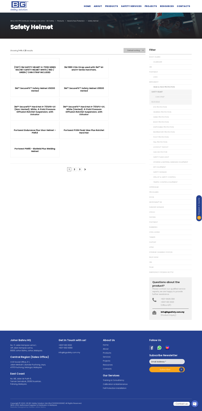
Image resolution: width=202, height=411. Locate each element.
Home (87, 6)
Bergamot (153, 82)
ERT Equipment (159, 167)
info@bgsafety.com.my (172, 312)
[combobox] (134, 50)
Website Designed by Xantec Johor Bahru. (28, 407)
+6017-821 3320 (65, 345)
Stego (152, 212)
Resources (167, 6)
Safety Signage (160, 172)
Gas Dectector (160, 152)
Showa (152, 217)
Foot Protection (161, 137)
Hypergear (154, 187)
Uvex (155, 77)
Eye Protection (160, 107)
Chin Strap (159, 97)
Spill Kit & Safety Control (164, 177)
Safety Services (131, 6)
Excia (151, 197)
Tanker (152, 237)
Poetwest (153, 222)
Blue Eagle (156, 102)
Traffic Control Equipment (165, 182)
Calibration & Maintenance (115, 384)
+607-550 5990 (66, 348)
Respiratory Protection (164, 132)
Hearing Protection (162, 112)
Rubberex (153, 227)
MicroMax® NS (155, 202)
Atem (151, 247)
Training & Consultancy (113, 380)
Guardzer (157, 62)
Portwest (153, 72)
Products (111, 6)
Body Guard (154, 57)
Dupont (152, 242)
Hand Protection (161, 117)
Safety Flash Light (161, 157)
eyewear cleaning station (160, 252)
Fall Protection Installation (114, 388)
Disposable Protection (163, 127)
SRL (150, 262)
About (98, 6)
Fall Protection (160, 142)
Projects (151, 6)
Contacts (183, 6)
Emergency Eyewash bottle (161, 272)
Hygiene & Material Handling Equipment (170, 162)
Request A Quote (198, 206)
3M (150, 67)
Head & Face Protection (164, 87)
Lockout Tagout (160, 147)
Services (107, 357)
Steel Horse (154, 232)
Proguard (154, 192)
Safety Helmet (157, 92)
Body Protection (161, 122)
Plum (151, 267)
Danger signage (156, 207)
